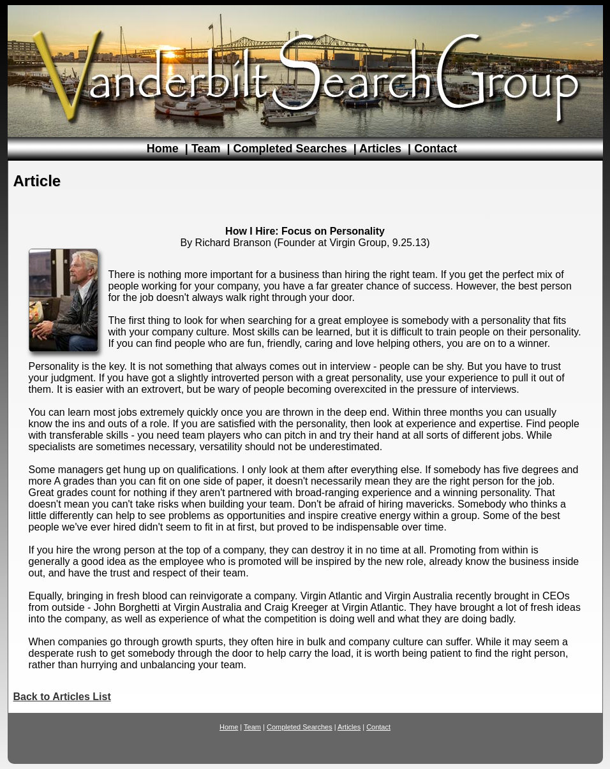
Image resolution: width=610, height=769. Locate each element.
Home (163, 148)
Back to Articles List (62, 696)
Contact (435, 148)
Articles (380, 148)
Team (206, 148)
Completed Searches (290, 148)
